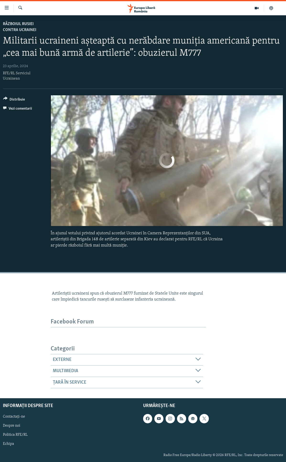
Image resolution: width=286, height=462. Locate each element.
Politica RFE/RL (15, 435)
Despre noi (11, 426)
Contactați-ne (14, 417)
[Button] (14, 100)
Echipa (8, 444)
